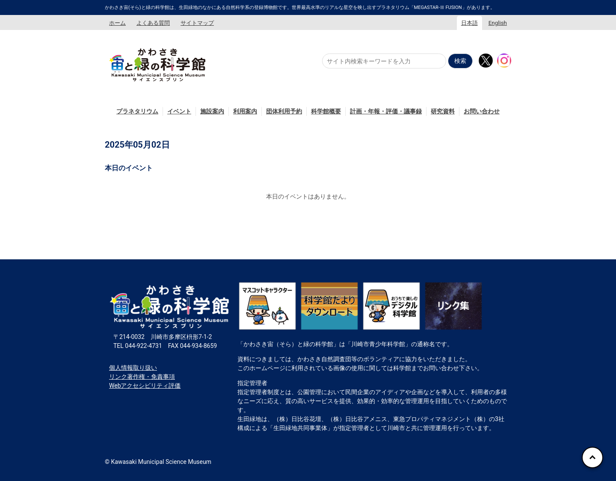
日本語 (469, 23)
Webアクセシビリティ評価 (145, 385)
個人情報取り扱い (133, 367)
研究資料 (443, 111)
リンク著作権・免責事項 (142, 376)
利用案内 (245, 111)
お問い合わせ (482, 111)
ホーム (117, 23)
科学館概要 (326, 111)
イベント (179, 111)
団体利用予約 (284, 111)
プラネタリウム (137, 111)
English (498, 23)
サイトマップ (197, 23)
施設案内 (212, 111)
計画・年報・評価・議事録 (386, 111)
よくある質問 (153, 23)
